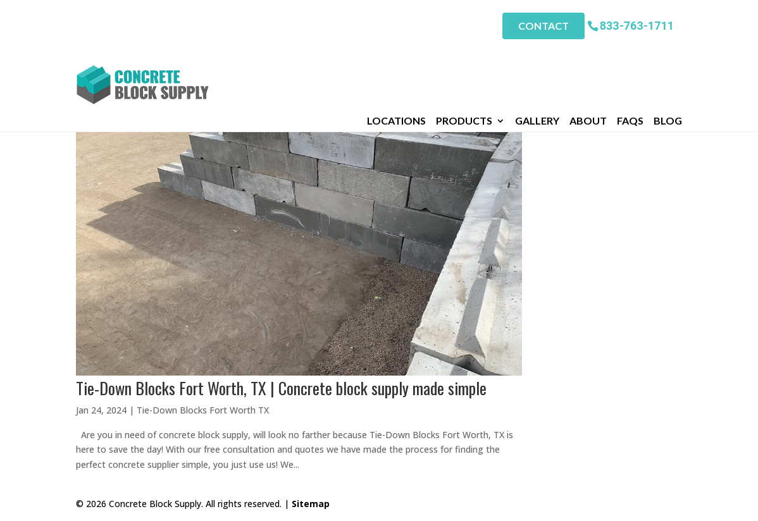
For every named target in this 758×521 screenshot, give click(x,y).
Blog (668, 56)
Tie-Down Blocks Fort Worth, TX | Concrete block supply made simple (281, 388)
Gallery (537, 56)
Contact (543, 26)
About (588, 56)
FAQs (630, 56)
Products (464, 56)
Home (88, 74)
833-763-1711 (637, 25)
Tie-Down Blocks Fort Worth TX (203, 410)
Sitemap (311, 504)
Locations (396, 56)
